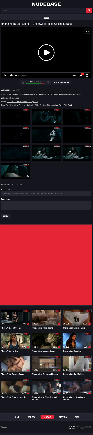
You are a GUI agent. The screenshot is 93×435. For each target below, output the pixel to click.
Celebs (32, 417)
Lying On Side (33, 105)
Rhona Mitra (14, 98)
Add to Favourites (61, 82)
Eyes (61, 105)
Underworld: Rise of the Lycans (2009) (22, 102)
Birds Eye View (12, 105)
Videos (47, 417)
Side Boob (68, 105)
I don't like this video (47, 82)
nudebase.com (86, 426)
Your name (5, 190)
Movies (63, 417)
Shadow (54, 105)
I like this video (22, 82)
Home (16, 417)
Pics (77, 417)
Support (4, 427)
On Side (43, 105)
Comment (5, 199)
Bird (48, 105)
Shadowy (22, 105)
